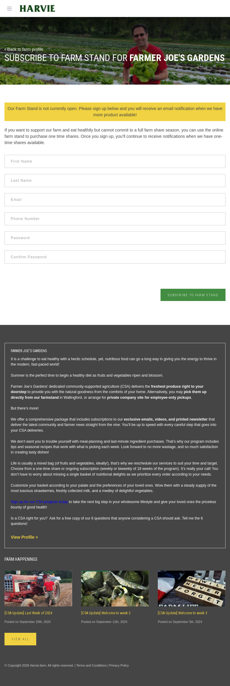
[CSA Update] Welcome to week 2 (106, 613)
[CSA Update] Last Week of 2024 (28, 613)
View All (20, 639)
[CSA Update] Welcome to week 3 (182, 613)
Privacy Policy (119, 665)
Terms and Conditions (91, 665)
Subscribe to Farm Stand (193, 295)
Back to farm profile (23, 49)
